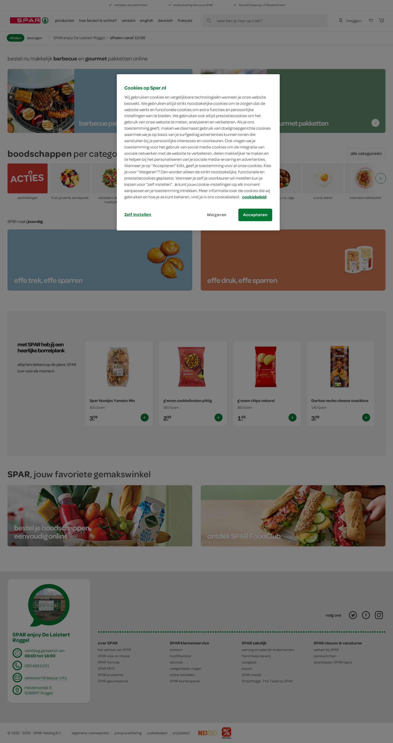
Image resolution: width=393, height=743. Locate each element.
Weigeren (217, 214)
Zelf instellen (137, 214)
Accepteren (255, 214)
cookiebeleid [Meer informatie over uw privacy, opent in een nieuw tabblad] (254, 197)
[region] (198, 152)
